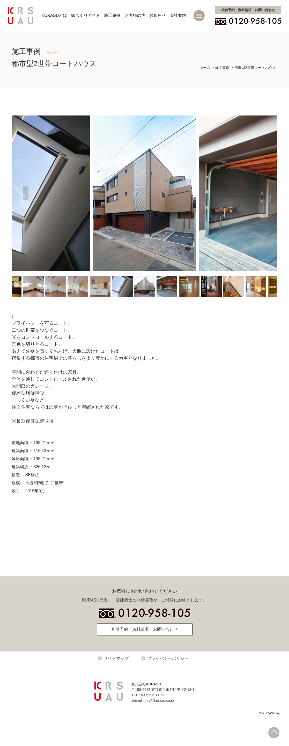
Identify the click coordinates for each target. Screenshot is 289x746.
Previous (25, 193)
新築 (21, 316)
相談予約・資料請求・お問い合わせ (145, 634)
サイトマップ (116, 663)
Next (263, 193)
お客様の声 (135, 15)
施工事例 (112, 15)
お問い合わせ (248, 10)
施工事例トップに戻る (143, 544)
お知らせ (157, 15)
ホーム (204, 68)
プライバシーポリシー (168, 663)
